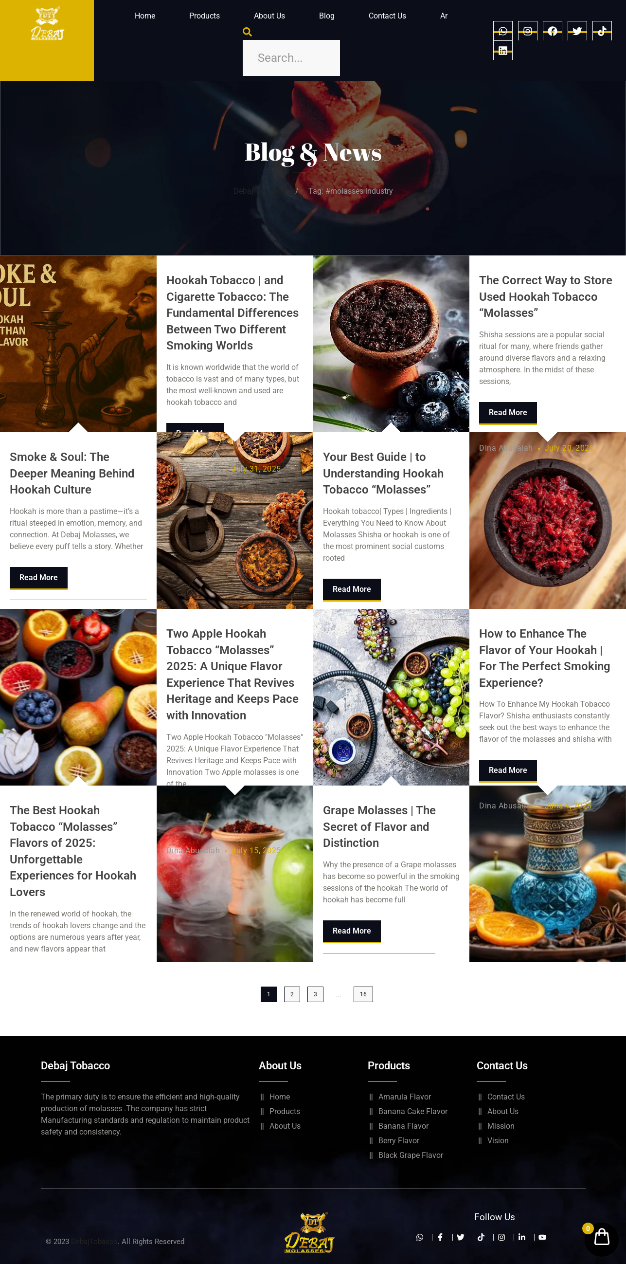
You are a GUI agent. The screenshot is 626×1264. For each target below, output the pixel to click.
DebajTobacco (94, 1241)
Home (145, 15)
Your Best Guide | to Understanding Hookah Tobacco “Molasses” (383, 473)
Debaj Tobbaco (259, 191)
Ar (443, 15)
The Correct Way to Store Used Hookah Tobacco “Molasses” (545, 297)
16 (363, 994)
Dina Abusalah (193, 469)
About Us (269, 15)
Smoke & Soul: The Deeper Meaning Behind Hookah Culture (72, 473)
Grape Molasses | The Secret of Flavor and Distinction (379, 827)
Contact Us (387, 15)
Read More (38, 577)
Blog (327, 15)
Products (204, 15)
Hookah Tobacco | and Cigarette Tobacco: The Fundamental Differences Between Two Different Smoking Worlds (232, 313)
